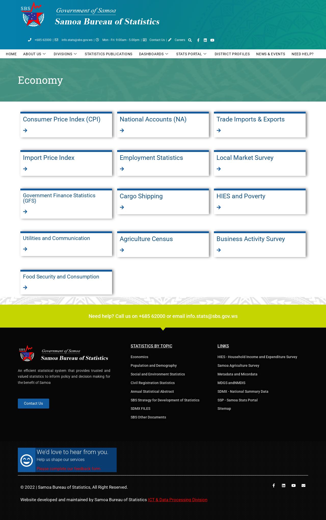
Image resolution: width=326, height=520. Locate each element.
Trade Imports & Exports (250, 119)
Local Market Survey (245, 157)
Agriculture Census (146, 239)
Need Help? (303, 54)
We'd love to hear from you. (72, 452)
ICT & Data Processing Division (177, 499)
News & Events (270, 54)
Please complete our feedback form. (69, 468)
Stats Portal (191, 54)
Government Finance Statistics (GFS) (59, 198)
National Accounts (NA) (153, 119)
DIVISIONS (65, 54)
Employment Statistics (151, 157)
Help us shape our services (61, 459)
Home (11, 54)
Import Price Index (48, 157)
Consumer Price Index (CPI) (62, 119)
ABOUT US (34, 54)
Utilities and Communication (56, 238)
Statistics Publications (108, 54)
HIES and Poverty (240, 196)
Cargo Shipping (141, 196)
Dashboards (153, 54)
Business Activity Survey (250, 239)
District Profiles (232, 54)
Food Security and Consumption (61, 277)
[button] (190, 40)
